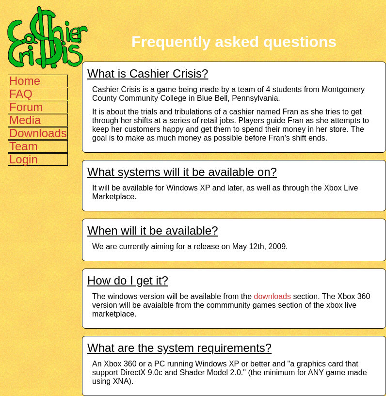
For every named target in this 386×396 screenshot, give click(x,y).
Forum (26, 106)
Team (23, 146)
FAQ (20, 93)
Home (24, 80)
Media (25, 120)
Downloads (38, 133)
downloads (272, 296)
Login (23, 159)
